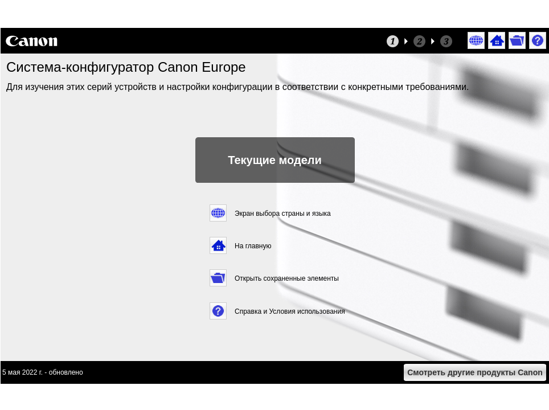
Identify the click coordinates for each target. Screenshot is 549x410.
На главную (253, 246)
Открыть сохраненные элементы (287, 278)
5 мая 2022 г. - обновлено (42, 372)
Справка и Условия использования (290, 311)
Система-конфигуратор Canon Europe (126, 67)
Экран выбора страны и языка (283, 214)
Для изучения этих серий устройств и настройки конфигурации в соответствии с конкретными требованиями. (239, 87)
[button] (477, 41)
